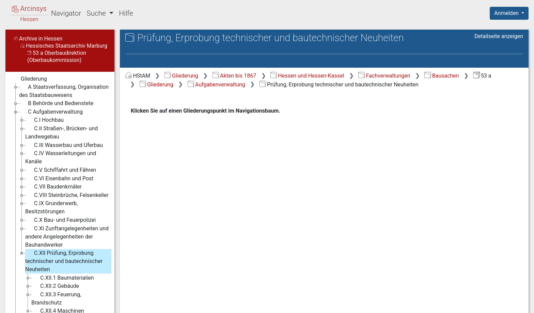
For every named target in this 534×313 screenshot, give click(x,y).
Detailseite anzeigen (498, 36)
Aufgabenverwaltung (216, 84)
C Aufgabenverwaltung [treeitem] (51, 112)
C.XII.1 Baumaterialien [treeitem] (62, 278)
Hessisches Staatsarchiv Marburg (63, 46)
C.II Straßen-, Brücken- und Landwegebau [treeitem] (61, 132)
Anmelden (507, 13)
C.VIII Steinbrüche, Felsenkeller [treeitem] (67, 195)
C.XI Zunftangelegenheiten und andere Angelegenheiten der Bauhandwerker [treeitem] (67, 236)
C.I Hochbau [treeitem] (44, 120)
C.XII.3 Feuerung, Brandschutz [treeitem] (56, 298)
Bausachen (441, 75)
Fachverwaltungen (384, 75)
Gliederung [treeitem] (29, 79)
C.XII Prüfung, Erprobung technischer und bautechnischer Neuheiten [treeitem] (64, 261)
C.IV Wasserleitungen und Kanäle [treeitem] (60, 157)
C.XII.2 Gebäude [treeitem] (55, 286)
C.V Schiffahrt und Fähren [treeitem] (60, 170)
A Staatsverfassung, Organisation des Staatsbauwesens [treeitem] (64, 90)
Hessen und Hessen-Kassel (307, 75)
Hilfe (126, 13)
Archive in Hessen (38, 38)
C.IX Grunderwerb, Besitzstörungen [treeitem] (51, 207)
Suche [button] (97, 13)
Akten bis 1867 (234, 75)
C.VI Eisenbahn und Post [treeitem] (59, 179)
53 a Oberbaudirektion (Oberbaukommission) (56, 56)
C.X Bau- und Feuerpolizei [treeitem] (60, 220)
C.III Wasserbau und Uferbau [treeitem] (64, 145)
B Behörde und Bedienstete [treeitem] (56, 103)
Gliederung (181, 75)
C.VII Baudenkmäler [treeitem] (53, 187)
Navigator (66, 13)
